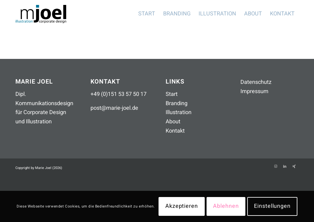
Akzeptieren (181, 206)
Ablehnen (226, 206)
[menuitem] (146, 14)
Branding (176, 103)
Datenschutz (256, 82)
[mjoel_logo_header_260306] (45, 14)
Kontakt (175, 131)
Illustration (178, 112)
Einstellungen (272, 206)
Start (172, 94)
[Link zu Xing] (294, 166)
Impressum (254, 91)
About (173, 121)
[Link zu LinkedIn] (284, 166)
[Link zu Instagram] (275, 166)
